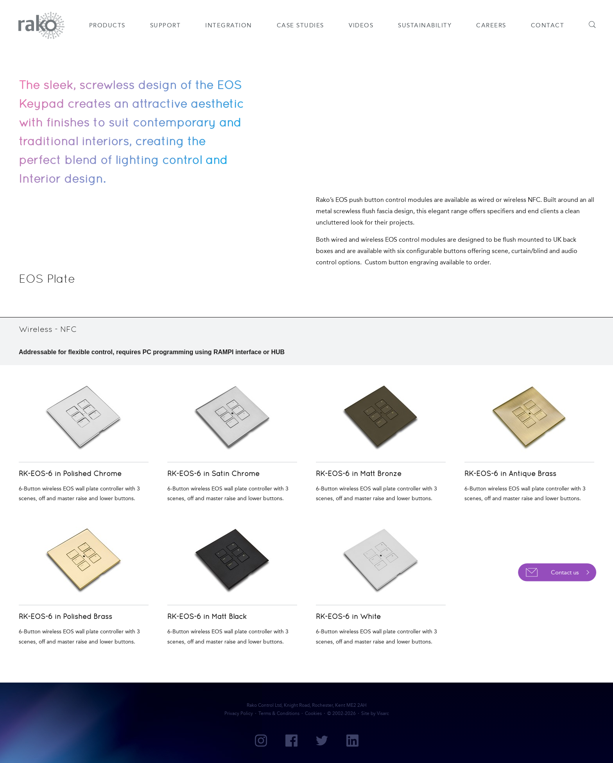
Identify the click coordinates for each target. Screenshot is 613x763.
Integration (228, 25)
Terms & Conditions (278, 713)
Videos (361, 25)
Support (165, 25)
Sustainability (425, 25)
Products (107, 25)
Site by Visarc (375, 713)
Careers (491, 25)
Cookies (313, 713)
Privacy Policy (238, 713)
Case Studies (300, 25)
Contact (548, 25)
